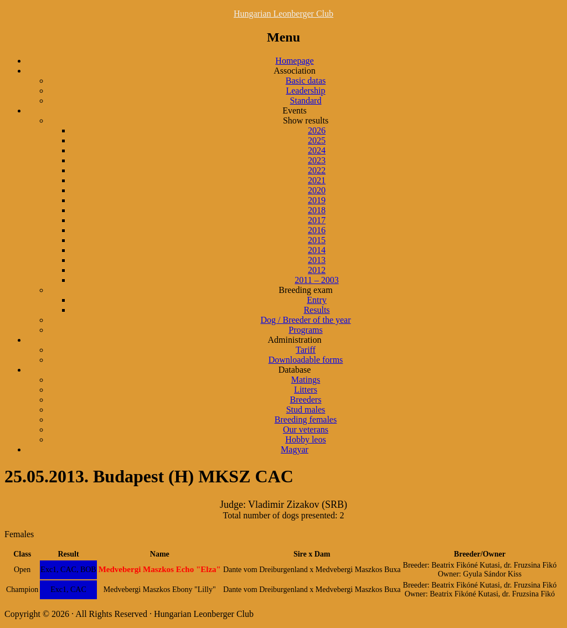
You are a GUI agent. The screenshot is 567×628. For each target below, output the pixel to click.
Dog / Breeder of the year (305, 320)
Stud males (306, 409)
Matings (305, 379)
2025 (317, 140)
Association (295, 70)
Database (295, 369)
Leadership (305, 90)
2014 (317, 250)
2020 (317, 190)
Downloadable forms (306, 359)
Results (316, 310)
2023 (317, 160)
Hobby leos (305, 439)
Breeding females (306, 419)
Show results (305, 120)
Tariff (306, 349)
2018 (317, 210)
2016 (317, 230)
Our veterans (305, 429)
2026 (317, 130)
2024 (317, 150)
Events (294, 110)
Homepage (294, 60)
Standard (306, 100)
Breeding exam (305, 290)
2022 (317, 170)
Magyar (294, 449)
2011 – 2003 (316, 280)
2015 (317, 240)
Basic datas (306, 80)
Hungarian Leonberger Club (283, 13)
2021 (317, 180)
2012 (317, 270)
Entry (317, 300)
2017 (317, 220)
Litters (305, 389)
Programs (305, 329)
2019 (317, 200)
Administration (295, 339)
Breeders (306, 399)
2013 (317, 260)
